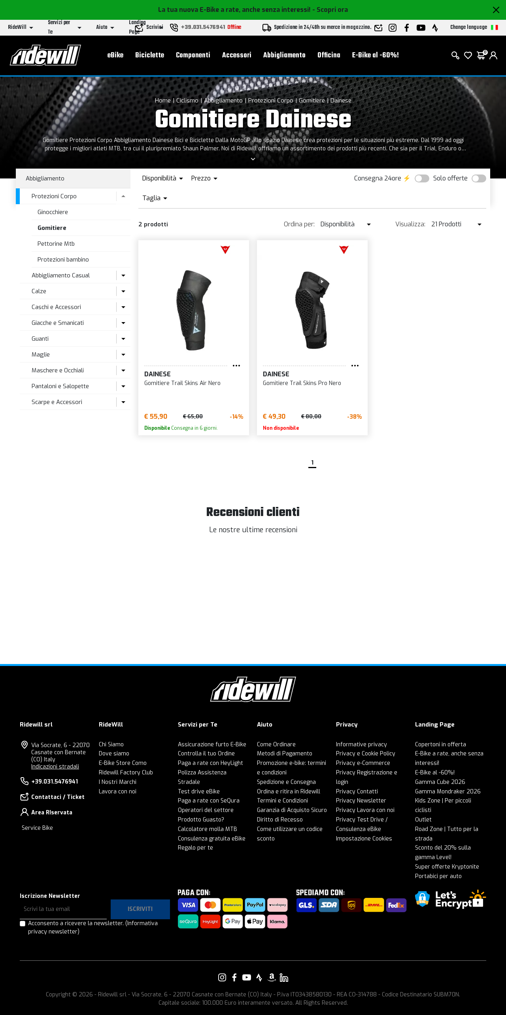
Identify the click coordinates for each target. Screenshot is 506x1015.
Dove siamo (114, 753)
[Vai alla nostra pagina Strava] (259, 977)
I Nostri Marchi (117, 782)
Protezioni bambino (63, 260)
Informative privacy (361, 744)
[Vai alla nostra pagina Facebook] (234, 977)
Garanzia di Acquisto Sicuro (292, 810)
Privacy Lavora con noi (365, 810)
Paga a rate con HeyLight (210, 763)
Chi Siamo (111, 744)
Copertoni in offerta (440, 744)
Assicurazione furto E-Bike (212, 744)
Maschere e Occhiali (58, 370)
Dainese (340, 100)
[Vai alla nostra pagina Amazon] (271, 977)
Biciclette (149, 55)
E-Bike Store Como (123, 763)
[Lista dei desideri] (468, 55)
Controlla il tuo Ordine (206, 753)
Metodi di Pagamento (284, 753)
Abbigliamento (284, 55)
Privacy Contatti (357, 791)
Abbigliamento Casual (61, 275)
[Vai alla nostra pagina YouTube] (246, 977)
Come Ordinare (276, 744)
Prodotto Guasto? (201, 819)
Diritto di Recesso (280, 819)
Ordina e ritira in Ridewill (288, 791)
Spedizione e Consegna (286, 782)
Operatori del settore (206, 810)
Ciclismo (187, 100)
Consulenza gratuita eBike (211, 838)
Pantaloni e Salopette (60, 386)
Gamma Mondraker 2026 (448, 791)
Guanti (40, 339)
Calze (39, 291)
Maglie (41, 355)
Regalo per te (195, 848)
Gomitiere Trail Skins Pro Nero (302, 383)
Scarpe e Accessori (57, 402)
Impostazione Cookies (364, 838)
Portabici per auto (438, 876)
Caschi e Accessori (56, 307)
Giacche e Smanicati (58, 323)
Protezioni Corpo (270, 100)
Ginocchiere (53, 212)
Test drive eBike (199, 791)
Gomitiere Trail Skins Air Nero (182, 383)
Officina (328, 55)
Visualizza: (410, 224)
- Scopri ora (330, 10)
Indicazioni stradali (55, 766)
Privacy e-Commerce (363, 763)
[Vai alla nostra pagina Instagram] (222, 977)
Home (163, 100)
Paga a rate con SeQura (209, 800)
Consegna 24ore (377, 178)
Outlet (423, 819)
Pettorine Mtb (56, 244)
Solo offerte (450, 178)
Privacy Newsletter (361, 800)
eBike (115, 55)
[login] (493, 55)
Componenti (193, 55)
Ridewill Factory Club (126, 772)
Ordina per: (299, 224)
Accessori (236, 55)
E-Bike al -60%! (375, 55)
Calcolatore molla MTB (207, 829)
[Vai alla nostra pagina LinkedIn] (284, 977)
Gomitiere (312, 100)
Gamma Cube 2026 (440, 782)
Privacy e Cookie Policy (365, 753)
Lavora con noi (117, 791)
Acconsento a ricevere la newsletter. (93, 927)
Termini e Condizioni (282, 800)
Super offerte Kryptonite (447, 867)
